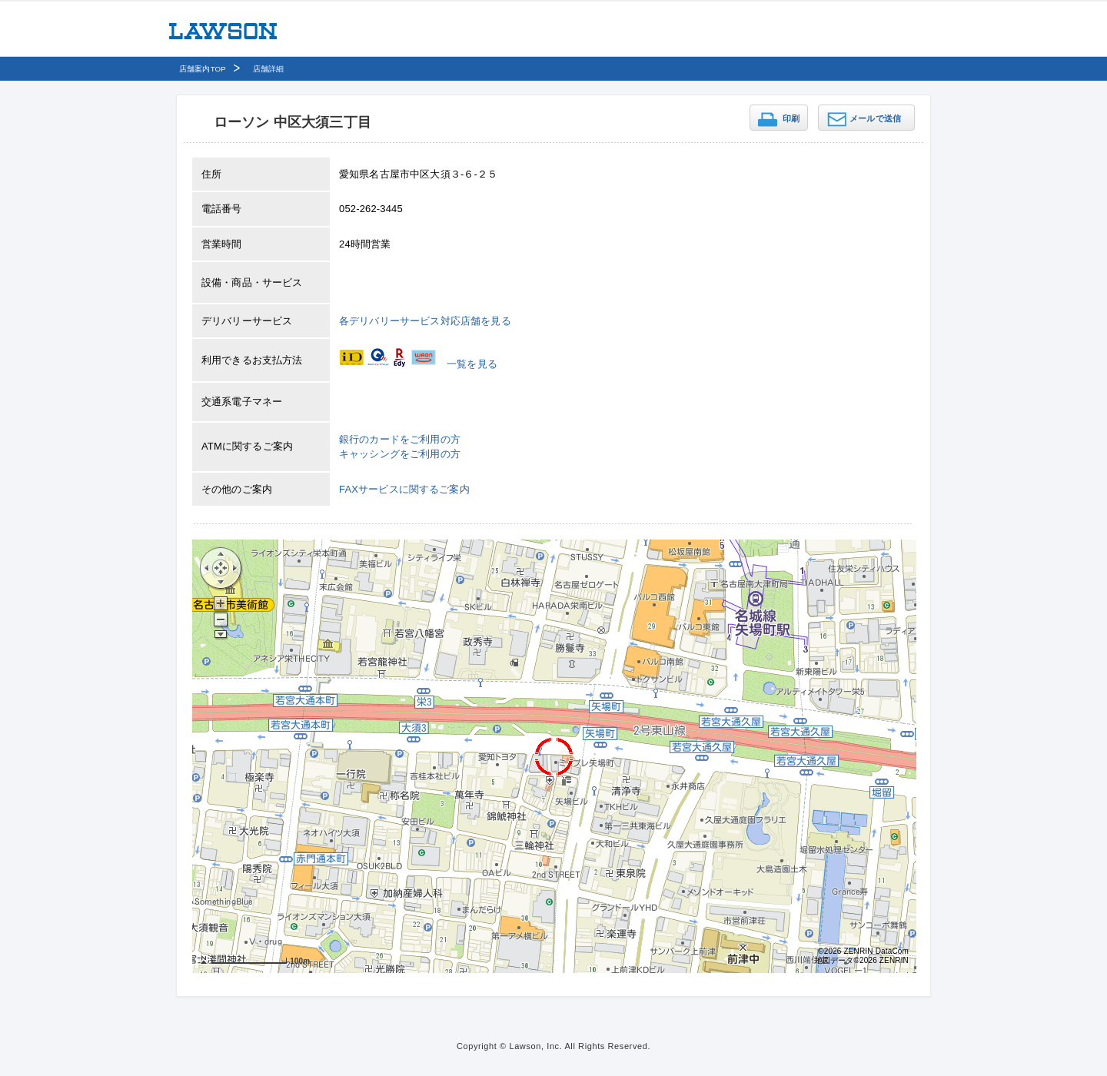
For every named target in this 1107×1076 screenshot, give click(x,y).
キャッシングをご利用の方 (399, 454)
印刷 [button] (791, 118)
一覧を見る (472, 364)
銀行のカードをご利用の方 (399, 439)
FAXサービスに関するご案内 (404, 489)
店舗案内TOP (202, 69)
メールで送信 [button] (875, 118)
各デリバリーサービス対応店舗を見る (425, 321)
